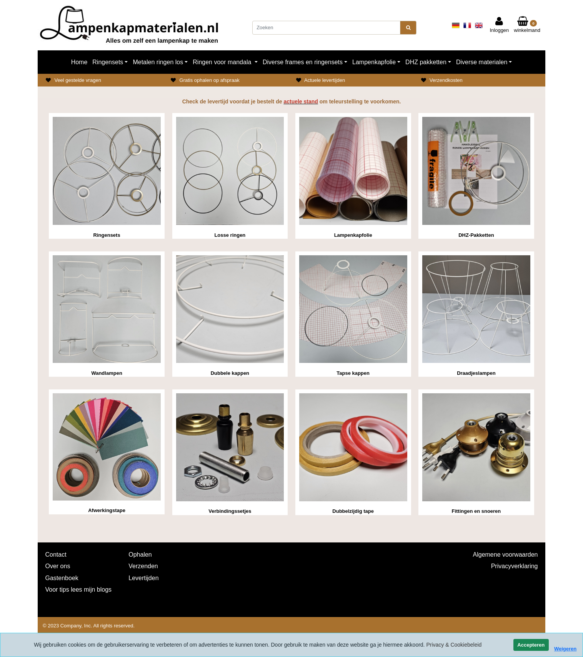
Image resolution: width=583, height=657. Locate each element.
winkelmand (527, 25)
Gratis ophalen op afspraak (210, 80)
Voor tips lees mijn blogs (78, 589)
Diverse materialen (481, 62)
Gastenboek (61, 578)
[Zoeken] (326, 28)
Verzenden (143, 566)
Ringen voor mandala (223, 62)
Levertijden (143, 578)
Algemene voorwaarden (505, 554)
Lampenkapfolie (374, 62)
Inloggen (499, 25)
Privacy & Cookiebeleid (453, 645)
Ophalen (140, 554)
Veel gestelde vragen (77, 80)
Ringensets (107, 62)
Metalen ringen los (158, 62)
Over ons (57, 566)
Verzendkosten (446, 80)
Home (79, 62)
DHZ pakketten (425, 62)
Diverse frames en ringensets (303, 62)
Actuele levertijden (324, 80)
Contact (56, 554)
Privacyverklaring (514, 566)
